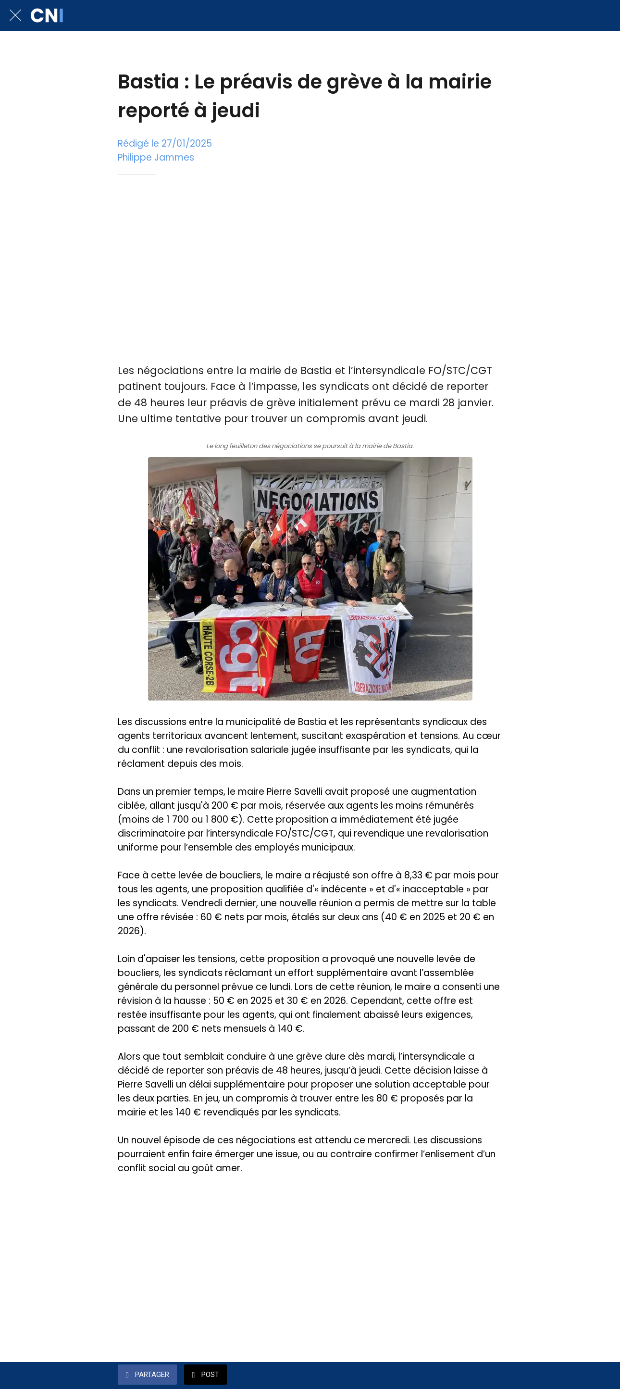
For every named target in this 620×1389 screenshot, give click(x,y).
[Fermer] (15, 15)
